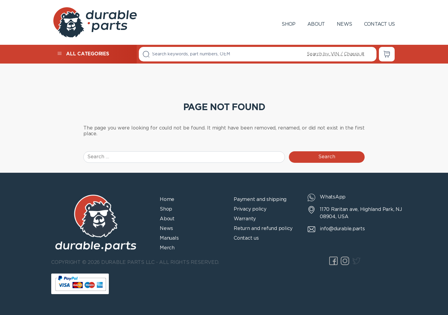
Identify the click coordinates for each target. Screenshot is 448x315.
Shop (288, 24)
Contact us (379, 24)
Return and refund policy (263, 228)
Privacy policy (250, 209)
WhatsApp (333, 197)
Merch (167, 248)
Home (167, 199)
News (344, 24)
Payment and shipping (260, 199)
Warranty (245, 219)
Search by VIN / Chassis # (335, 54)
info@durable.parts (342, 229)
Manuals (169, 238)
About (316, 24)
